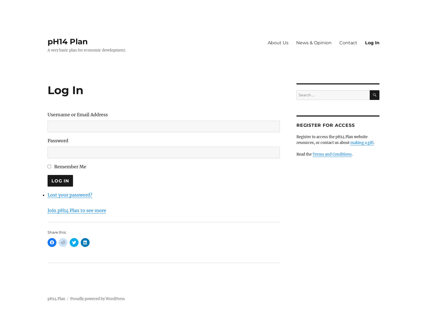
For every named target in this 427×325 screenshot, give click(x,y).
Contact (348, 42)
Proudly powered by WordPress (97, 298)
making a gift (362, 142)
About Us (278, 42)
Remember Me (70, 166)
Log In (372, 42)
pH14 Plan (68, 41)
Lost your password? (70, 195)
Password (58, 140)
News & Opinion (314, 42)
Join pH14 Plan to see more (77, 210)
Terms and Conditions (332, 154)
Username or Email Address (78, 114)
